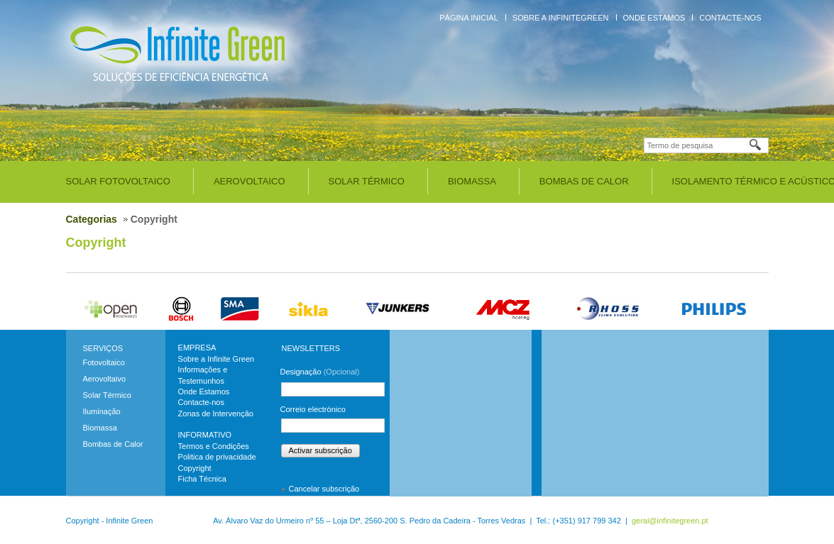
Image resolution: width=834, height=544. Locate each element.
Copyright (96, 242)
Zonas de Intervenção (215, 413)
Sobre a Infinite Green (216, 359)
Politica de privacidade (217, 457)
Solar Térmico (367, 181)
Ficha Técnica (202, 478)
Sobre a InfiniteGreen (560, 18)
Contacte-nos (730, 18)
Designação (320, 371)
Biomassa (472, 181)
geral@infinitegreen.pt (670, 520)
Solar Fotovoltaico (118, 181)
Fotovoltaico (104, 362)
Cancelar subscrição (324, 488)
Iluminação (102, 411)
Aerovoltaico (249, 181)
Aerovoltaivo (104, 378)
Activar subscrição (320, 450)
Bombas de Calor (584, 181)
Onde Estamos (654, 18)
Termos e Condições (213, 446)
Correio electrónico (313, 409)
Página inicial (468, 18)
